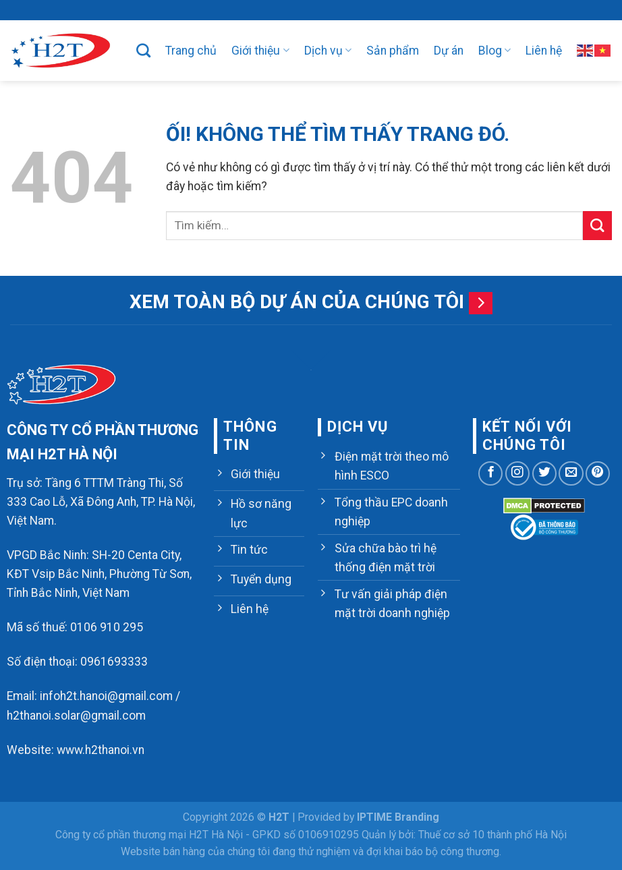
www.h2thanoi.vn (100, 750)
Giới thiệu (260, 50)
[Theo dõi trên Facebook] (490, 473)
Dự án (448, 50)
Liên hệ (544, 50)
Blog (494, 50)
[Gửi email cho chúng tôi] (571, 473)
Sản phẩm (392, 50)
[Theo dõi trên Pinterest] (598, 473)
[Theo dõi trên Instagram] (517, 473)
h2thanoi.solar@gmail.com (76, 715)
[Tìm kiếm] (143, 50)
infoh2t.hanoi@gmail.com (106, 696)
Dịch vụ (327, 50)
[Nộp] (597, 225)
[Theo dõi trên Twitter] (544, 473)
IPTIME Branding (398, 817)
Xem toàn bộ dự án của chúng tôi (297, 302)
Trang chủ (191, 50)
